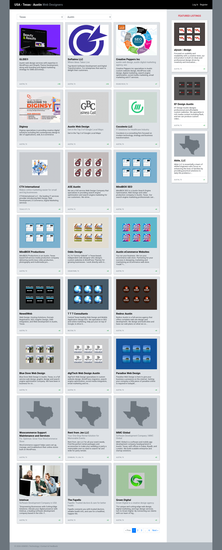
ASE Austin (74, 186)
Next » (155, 530)
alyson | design (182, 49)
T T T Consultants (78, 313)
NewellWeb (25, 313)
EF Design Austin (183, 104)
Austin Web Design (78, 126)
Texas (27, 4)
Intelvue (24, 499)
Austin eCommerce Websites (132, 251)
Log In (195, 4)
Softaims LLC (75, 59)
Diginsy (23, 126)
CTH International (29, 186)
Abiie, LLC (180, 160)
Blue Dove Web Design (32, 373)
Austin (48, 4)
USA (17, 4)
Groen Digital (123, 499)
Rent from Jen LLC (78, 432)
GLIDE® (23, 59)
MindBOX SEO (124, 186)
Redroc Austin (124, 313)
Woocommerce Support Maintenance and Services (34, 434)
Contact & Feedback (49, 546)
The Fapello (74, 499)
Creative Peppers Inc (128, 59)
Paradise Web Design (128, 373)
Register (204, 4)
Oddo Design (75, 251)
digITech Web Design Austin (84, 373)
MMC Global (123, 432)
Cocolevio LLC (124, 126)
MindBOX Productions (32, 251)
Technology (34, 546)
